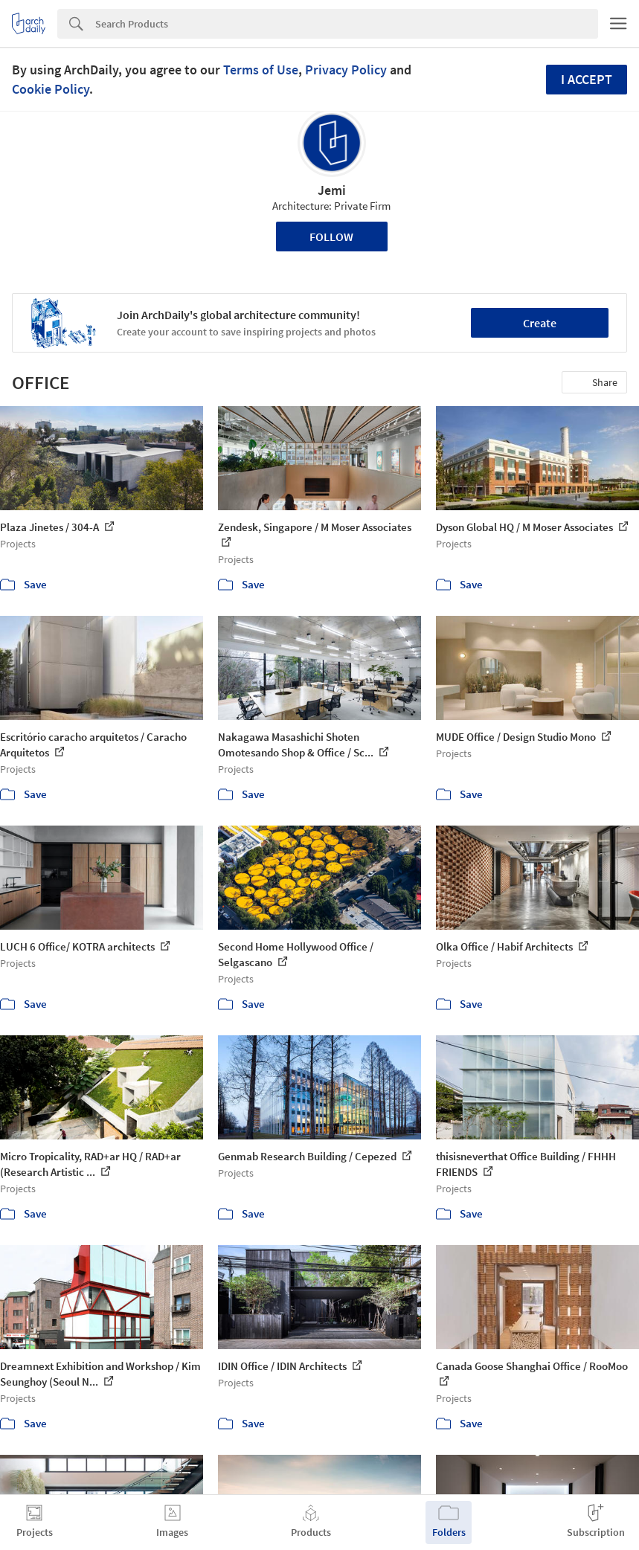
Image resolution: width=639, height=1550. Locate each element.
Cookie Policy (50, 88)
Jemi (332, 190)
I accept (586, 79)
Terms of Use (260, 69)
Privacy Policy (346, 69)
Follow (331, 236)
